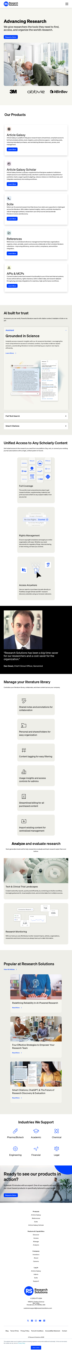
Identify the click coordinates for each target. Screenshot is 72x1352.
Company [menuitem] (36, 1257)
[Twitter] (28, 1327)
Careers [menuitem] (36, 1268)
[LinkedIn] (44, 1327)
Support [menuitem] (36, 1287)
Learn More (10, 353)
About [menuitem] (36, 1264)
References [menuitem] (36, 1225)
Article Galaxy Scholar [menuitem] (36, 1231)
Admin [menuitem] (36, 1281)
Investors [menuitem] (36, 1261)
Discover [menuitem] (36, 1241)
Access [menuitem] (36, 1244)
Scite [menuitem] (36, 1228)
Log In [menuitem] (36, 1274)
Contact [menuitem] (64, 1337)
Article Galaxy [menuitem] (36, 1221)
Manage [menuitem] (36, 1248)
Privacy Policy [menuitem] (25, 1337)
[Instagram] (36, 1327)
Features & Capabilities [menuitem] (36, 1238)
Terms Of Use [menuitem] (14, 1337)
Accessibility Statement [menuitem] (52, 1337)
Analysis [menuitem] (36, 1251)
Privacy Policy (21, 1343)
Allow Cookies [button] (35, 1347)
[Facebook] (32, 1327)
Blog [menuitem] (7, 1337)
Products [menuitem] (36, 1218)
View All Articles (9, 969)
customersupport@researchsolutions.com (38, 1314)
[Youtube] (40, 1327)
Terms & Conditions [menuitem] (37, 1337)
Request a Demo (10, 37)
